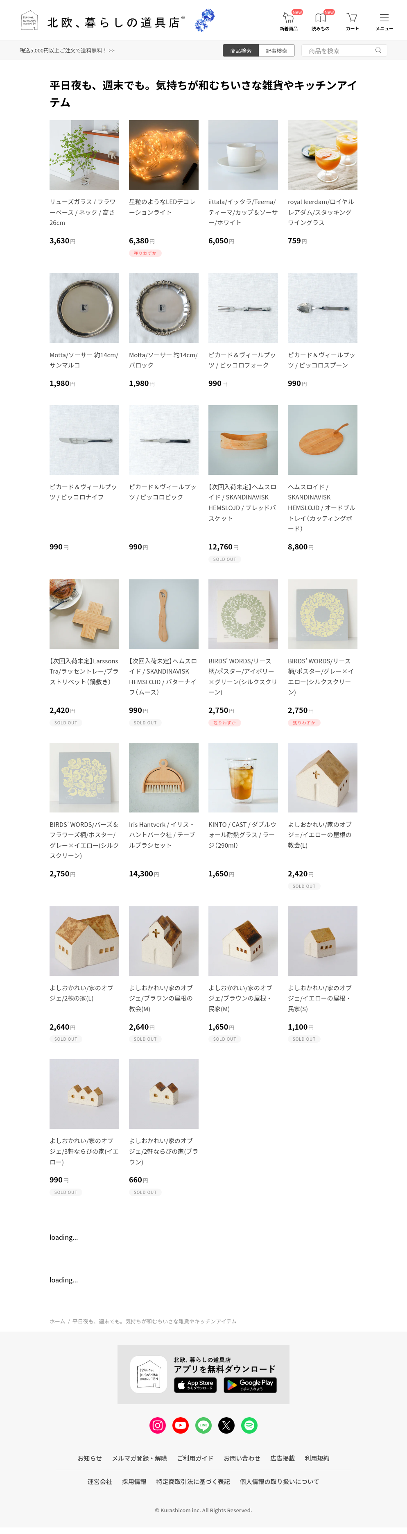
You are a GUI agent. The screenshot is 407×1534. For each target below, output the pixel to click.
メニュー (384, 28)
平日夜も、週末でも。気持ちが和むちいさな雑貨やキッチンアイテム (154, 1321)
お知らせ (90, 1458)
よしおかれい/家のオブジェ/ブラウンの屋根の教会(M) (161, 998)
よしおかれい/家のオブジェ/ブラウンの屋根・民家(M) (240, 998)
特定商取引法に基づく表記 (193, 1481)
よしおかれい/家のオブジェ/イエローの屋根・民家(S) (320, 998)
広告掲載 (282, 1458)
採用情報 (134, 1481)
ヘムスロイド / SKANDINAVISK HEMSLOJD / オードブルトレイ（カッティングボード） (321, 507)
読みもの (321, 28)
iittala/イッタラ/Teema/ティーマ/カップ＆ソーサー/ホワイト (243, 212)
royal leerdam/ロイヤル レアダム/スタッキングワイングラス (321, 212)
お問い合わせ (242, 1458)
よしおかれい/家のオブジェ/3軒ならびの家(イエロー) (84, 1151)
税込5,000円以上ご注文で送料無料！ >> (67, 50)
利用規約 (317, 1458)
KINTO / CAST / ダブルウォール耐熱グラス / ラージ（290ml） (242, 834)
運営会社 (100, 1481)
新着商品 (289, 28)
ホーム (58, 1321)
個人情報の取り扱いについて (280, 1481)
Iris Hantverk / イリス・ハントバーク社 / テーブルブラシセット (162, 834)
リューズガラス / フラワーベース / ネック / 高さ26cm (83, 212)
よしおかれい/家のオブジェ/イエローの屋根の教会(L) (320, 834)
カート (353, 28)
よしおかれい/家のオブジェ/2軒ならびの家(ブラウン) (163, 1151)
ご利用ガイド (195, 1458)
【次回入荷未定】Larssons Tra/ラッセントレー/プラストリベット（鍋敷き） (84, 671)
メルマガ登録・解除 (139, 1458)
